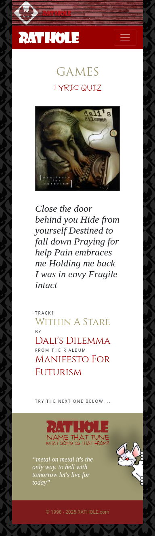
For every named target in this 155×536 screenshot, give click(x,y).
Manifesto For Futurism (72, 366)
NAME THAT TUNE (77, 439)
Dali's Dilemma (72, 340)
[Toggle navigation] (125, 38)
